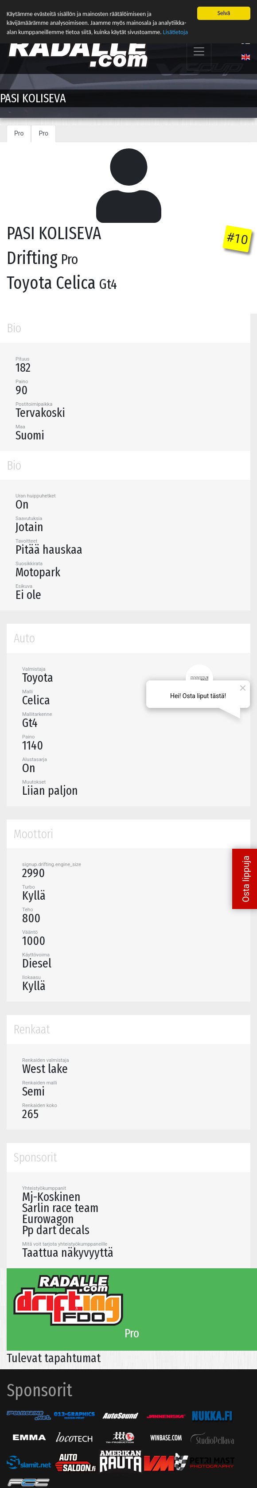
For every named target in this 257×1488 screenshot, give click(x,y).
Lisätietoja (175, 31)
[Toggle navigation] (199, 50)
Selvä (224, 12)
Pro (18, 132)
